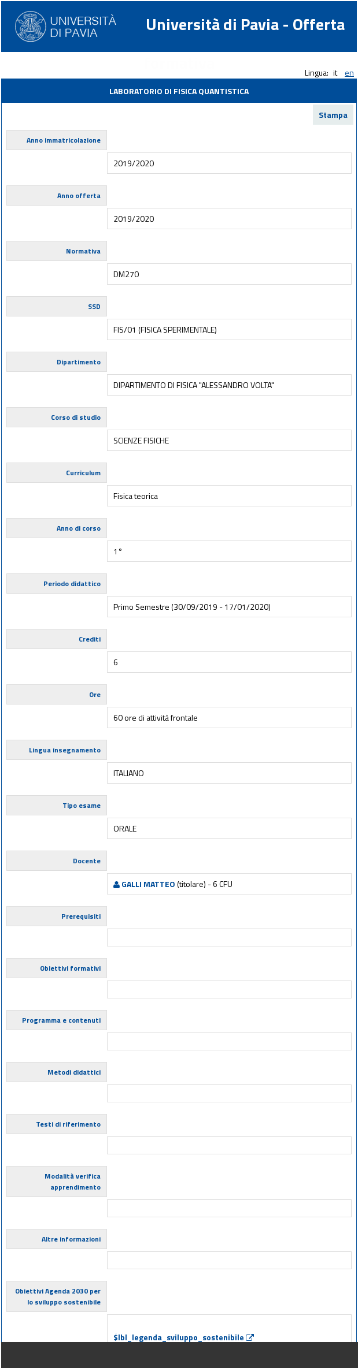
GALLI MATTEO (144, 884)
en (349, 72)
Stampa (333, 115)
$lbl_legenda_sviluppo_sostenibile (183, 1337)
